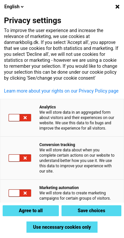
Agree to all (31, 210)
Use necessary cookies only (62, 227)
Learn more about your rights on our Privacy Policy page (61, 91)
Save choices (91, 210)
